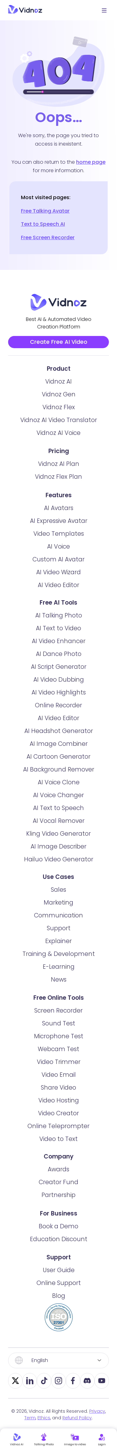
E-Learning (59, 973)
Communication (58, 922)
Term (30, 1425)
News (58, 986)
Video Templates (58, 540)
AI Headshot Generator (58, 738)
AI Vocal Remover (59, 827)
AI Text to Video (58, 635)
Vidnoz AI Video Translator (58, 427)
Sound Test (58, 1030)
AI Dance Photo (58, 661)
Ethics (43, 1425)
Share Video (58, 1095)
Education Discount (58, 1246)
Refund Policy (77, 1425)
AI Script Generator (58, 673)
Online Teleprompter (58, 1133)
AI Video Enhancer (58, 648)
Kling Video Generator (58, 840)
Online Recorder (58, 712)
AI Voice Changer (58, 802)
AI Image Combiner (59, 750)
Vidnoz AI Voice (58, 440)
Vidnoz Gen (59, 401)
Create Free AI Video (58, 345)
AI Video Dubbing (58, 686)
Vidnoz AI (58, 388)
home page (90, 162)
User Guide (59, 1277)
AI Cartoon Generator (58, 763)
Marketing (58, 909)
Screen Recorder (58, 1018)
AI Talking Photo (58, 622)
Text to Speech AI (43, 224)
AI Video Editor (58, 592)
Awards (58, 1176)
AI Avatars (58, 515)
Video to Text (58, 1146)
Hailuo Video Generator (58, 866)
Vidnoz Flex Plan (58, 484)
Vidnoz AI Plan (58, 471)
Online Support (59, 1290)
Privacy (97, 1418)
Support (59, 935)
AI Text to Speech (58, 815)
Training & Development (58, 961)
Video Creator (58, 1120)
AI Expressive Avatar (58, 528)
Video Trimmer (58, 1069)
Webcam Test (58, 1056)
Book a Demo (58, 1233)
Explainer (58, 948)
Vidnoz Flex (58, 414)
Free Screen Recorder (48, 237)
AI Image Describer (58, 853)
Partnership (58, 1202)
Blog (58, 1303)
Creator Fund (58, 1189)
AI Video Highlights (59, 699)
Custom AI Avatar (58, 566)
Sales (58, 896)
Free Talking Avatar (45, 210)
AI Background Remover (58, 776)
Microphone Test (58, 1043)
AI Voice (58, 553)
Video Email (58, 1082)
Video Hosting (58, 1107)
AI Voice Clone (59, 789)
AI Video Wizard (58, 579)
